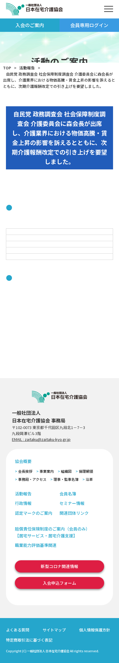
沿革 (89, 479)
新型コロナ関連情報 (59, 566)
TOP (7, 68)
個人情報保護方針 (94, 630)
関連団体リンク (74, 513)
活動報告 (27, 68)
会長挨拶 (25, 471)
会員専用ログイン (89, 25)
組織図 (66, 471)
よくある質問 (17, 630)
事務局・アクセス (32, 479)
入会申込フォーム (59, 583)
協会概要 (23, 461)
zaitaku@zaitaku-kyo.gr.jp (48, 439)
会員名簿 (68, 494)
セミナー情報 (72, 503)
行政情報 (23, 503)
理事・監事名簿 (66, 479)
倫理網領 (86, 471)
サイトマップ (54, 630)
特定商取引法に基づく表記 (29, 640)
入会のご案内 (29, 25)
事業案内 (47, 471)
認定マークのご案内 (33, 513)
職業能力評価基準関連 (36, 545)
